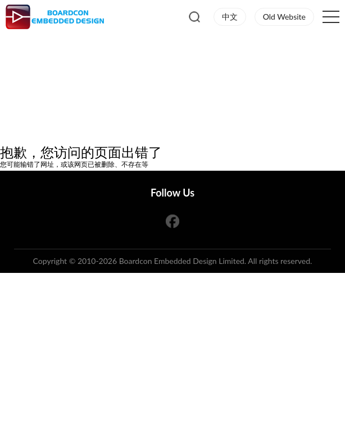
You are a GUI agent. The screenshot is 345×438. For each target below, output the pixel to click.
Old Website (284, 16)
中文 (230, 16)
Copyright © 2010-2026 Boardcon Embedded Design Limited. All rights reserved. (172, 261)
